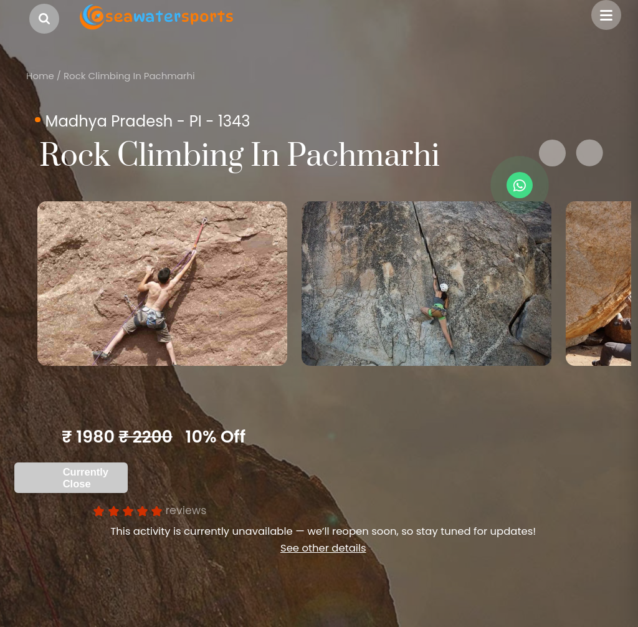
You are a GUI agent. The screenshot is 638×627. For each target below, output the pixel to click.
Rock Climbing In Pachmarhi (129, 75)
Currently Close (85, 477)
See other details (323, 548)
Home (40, 75)
